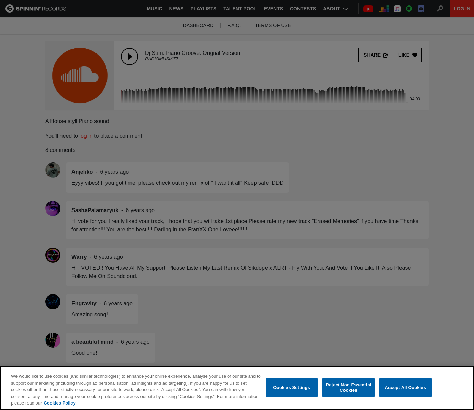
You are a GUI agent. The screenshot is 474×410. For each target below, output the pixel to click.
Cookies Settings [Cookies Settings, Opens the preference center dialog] (291, 390)
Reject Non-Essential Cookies (348, 390)
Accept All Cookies (405, 390)
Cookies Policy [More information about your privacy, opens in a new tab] (59, 406)
